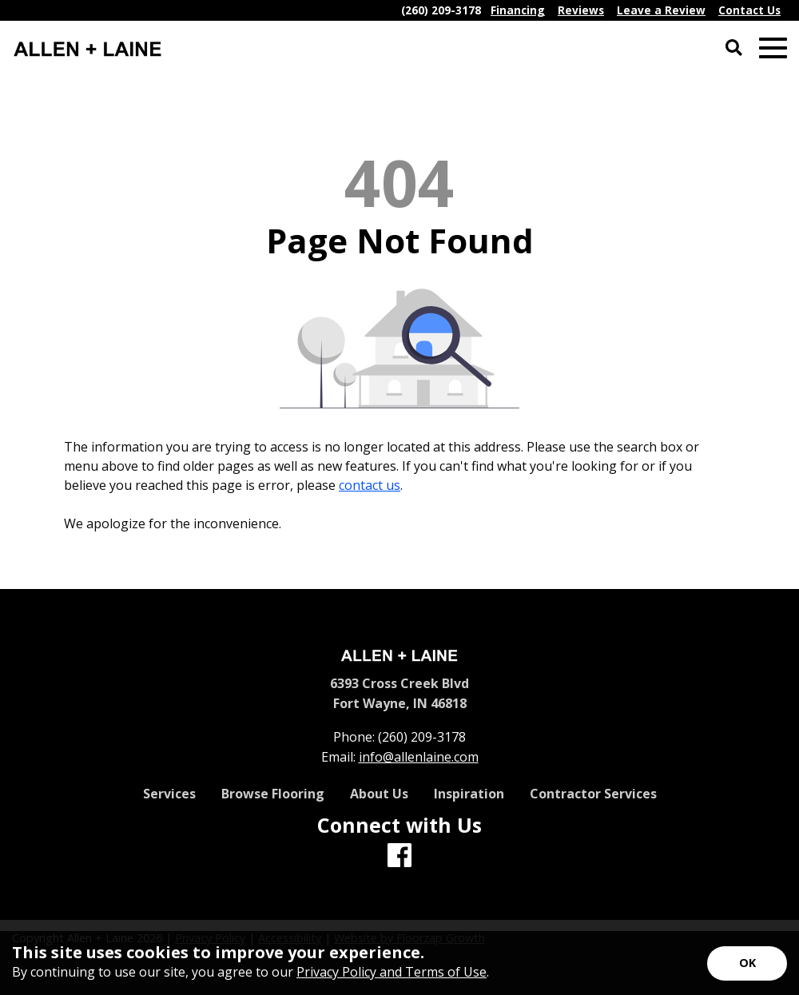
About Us (379, 793)
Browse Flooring (272, 793)
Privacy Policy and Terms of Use (391, 972)
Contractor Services (593, 793)
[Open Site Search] (733, 48)
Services (169, 793)
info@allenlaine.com (419, 757)
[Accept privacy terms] (747, 963)
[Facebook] (399, 856)
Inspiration (469, 793)
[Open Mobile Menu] (773, 48)
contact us (369, 485)
